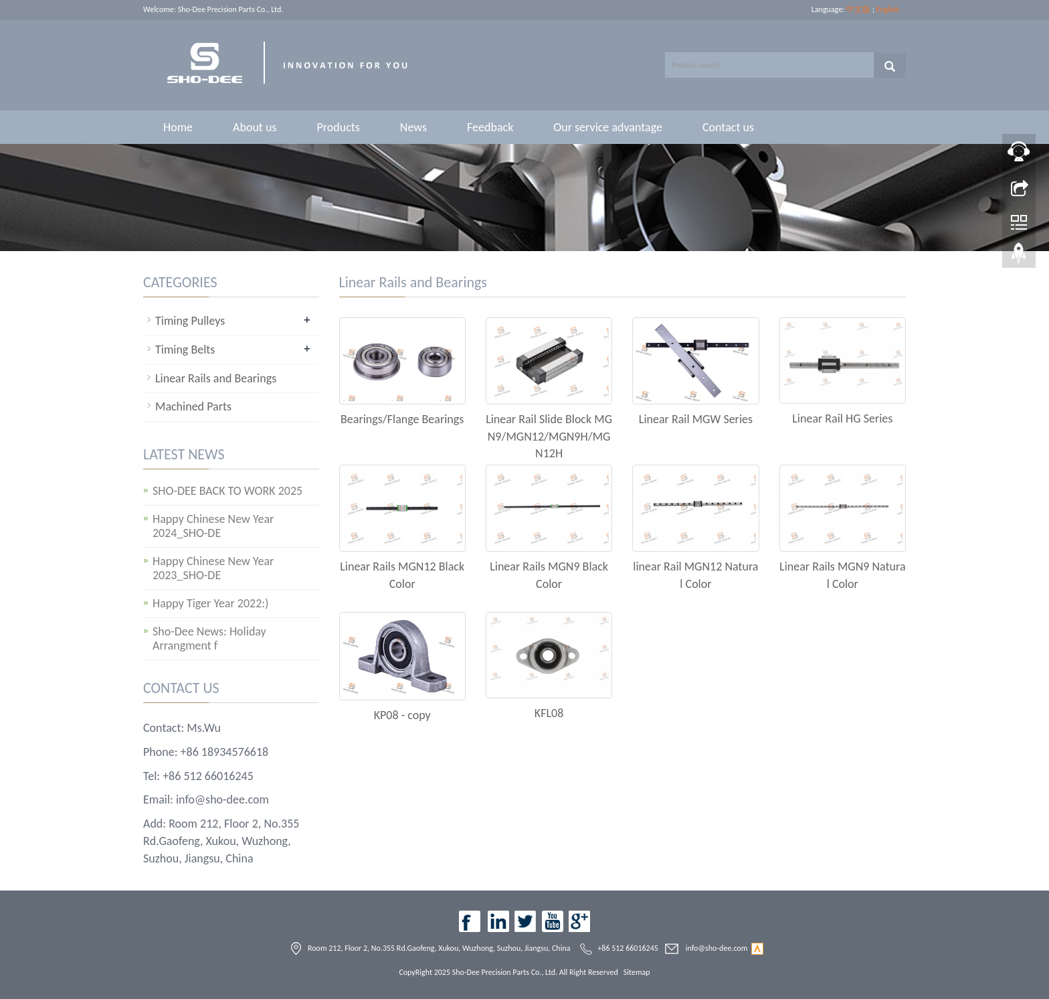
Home (178, 127)
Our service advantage (607, 127)
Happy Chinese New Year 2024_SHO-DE (213, 526)
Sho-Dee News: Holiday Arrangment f (209, 639)
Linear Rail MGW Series (696, 419)
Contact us (728, 127)
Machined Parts (193, 406)
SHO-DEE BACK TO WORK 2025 (227, 491)
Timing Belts (185, 349)
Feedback (490, 127)
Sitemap (637, 972)
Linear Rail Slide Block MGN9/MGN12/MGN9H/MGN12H (549, 436)
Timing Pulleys (190, 320)
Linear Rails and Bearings (215, 378)
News (413, 127)
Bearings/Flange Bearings (402, 419)
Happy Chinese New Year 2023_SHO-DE (213, 568)
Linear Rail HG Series (842, 418)
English (887, 9)
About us (254, 127)
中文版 (858, 9)
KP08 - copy (402, 715)
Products (337, 127)
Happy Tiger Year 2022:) (211, 604)
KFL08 (549, 713)
